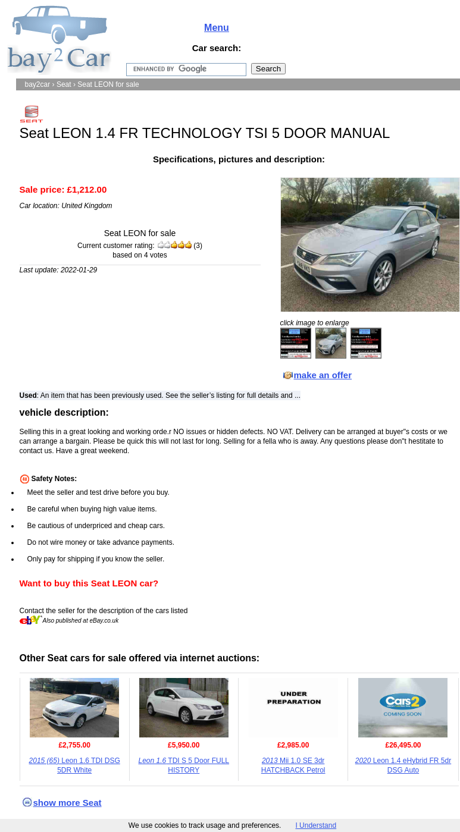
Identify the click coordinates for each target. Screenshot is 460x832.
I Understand (315, 825)
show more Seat (67, 803)
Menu (216, 28)
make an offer (323, 375)
